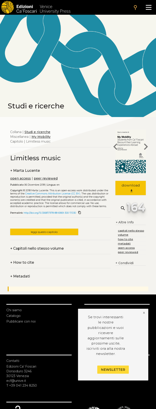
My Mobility (41, 137)
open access (20, 178)
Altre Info (124, 222)
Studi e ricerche (37, 132)
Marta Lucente (25, 170)
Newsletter (113, 370)
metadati (124, 243)
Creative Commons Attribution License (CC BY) (52, 193)
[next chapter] (145, 147)
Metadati (20, 276)
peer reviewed (46, 178)
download (131, 188)
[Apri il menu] (148, 7)
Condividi (124, 263)
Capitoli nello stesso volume (37, 248)
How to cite (22, 262)
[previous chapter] (115, 147)
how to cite (125, 239)
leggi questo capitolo (44, 232)
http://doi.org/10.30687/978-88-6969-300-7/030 (50, 212)
